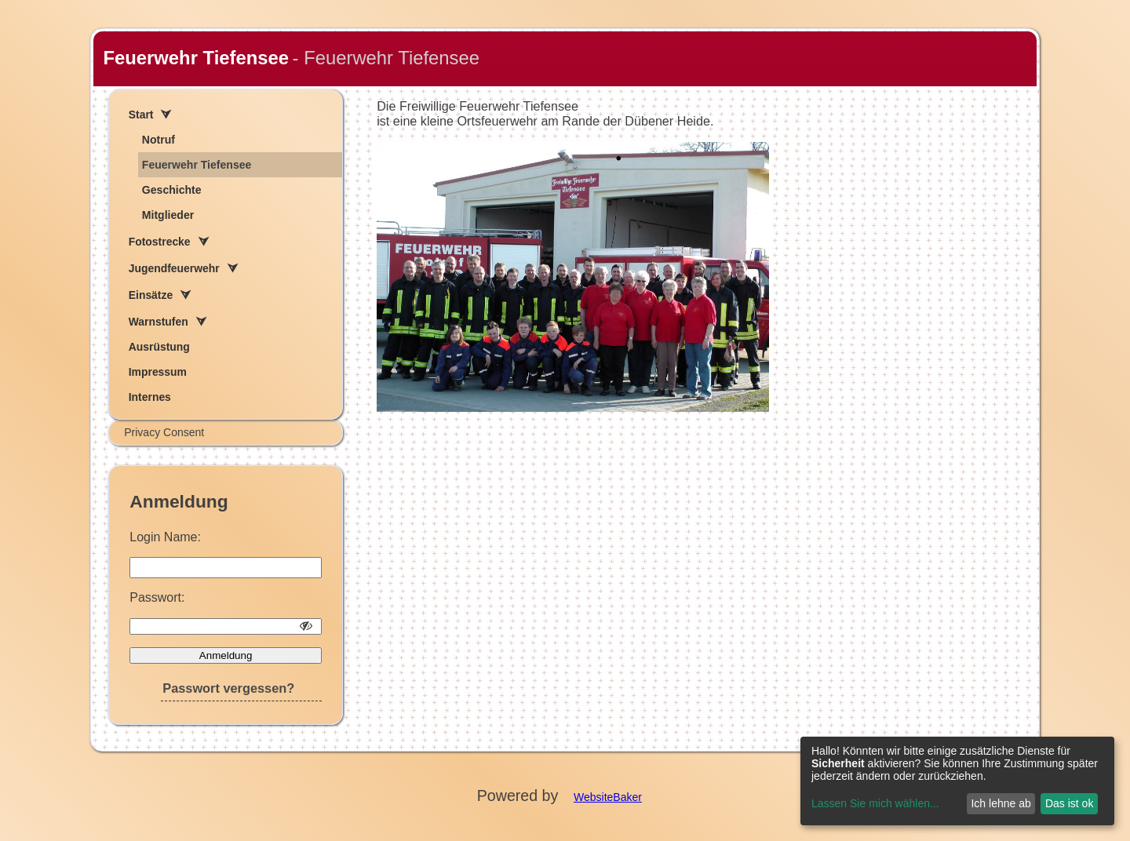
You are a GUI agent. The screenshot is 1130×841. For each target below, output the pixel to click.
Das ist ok (1069, 803)
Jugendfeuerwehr (174, 268)
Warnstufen (158, 321)
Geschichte (172, 190)
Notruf (158, 139)
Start (141, 114)
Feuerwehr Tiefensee (196, 57)
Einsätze (151, 295)
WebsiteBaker (608, 797)
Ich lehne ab (1000, 803)
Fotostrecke (160, 241)
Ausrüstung (159, 346)
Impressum (158, 372)
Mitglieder (168, 215)
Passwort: (156, 597)
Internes (150, 397)
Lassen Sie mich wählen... (875, 803)
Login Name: (165, 537)
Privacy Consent (164, 432)
